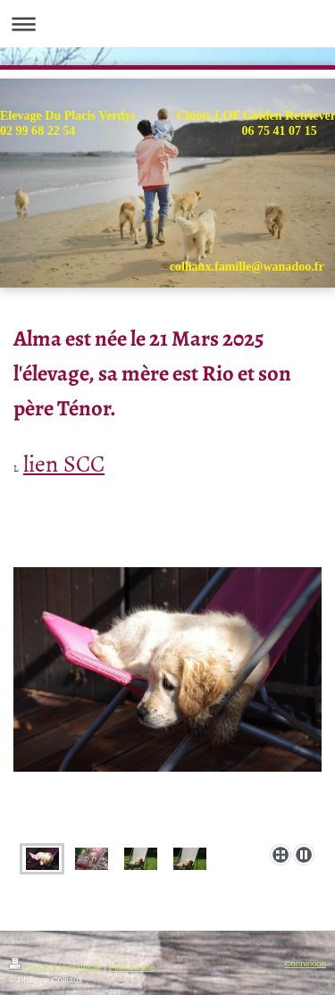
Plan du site (132, 967)
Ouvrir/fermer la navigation (167, 23)
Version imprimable (57, 967)
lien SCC (64, 462)
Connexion (305, 963)
